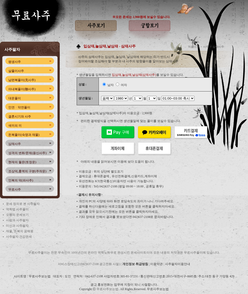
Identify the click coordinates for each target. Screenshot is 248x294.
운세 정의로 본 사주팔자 (23, 204)
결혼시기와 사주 (19, 116)
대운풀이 (14, 98)
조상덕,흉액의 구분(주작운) (27, 171)
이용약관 (156, 264)
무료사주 (14, 189)
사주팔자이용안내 (177, 264)
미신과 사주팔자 (17, 226)
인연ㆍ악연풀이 (19, 107)
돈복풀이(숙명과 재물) (23, 135)
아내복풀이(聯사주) (21, 89)
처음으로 (193, 46)
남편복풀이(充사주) (21, 80)
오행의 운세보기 (17, 215)
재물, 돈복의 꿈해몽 (19, 231)
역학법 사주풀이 (17, 209)
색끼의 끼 (15, 125)
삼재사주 (14, 144)
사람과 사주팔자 (17, 220)
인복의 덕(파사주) (20, 180)
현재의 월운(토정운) (22, 162)
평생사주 (14, 62)
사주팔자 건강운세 (19, 236)
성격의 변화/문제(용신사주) (27, 153)
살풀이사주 (16, 71)
